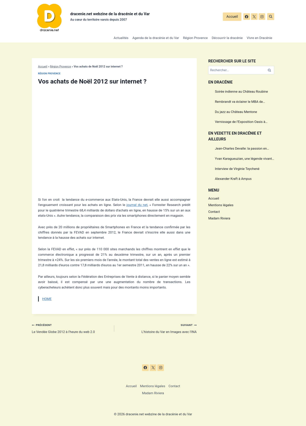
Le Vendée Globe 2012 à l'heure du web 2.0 (71, 328)
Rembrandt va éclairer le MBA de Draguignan (239, 102)
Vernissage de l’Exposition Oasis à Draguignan (240, 122)
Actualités (121, 38)
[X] (254, 16)
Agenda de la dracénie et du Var (156, 38)
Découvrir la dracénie (227, 38)
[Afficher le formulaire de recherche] (270, 16)
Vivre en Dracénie (259, 38)
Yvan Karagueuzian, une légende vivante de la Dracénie (244, 159)
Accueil (232, 16)
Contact (214, 212)
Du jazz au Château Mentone (236, 112)
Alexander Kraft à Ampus (233, 179)
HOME (47, 299)
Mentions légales (220, 205)
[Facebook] (246, 16)
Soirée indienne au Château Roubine (241, 91)
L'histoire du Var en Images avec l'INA (157, 328)
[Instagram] (262, 16)
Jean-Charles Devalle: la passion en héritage (241, 149)
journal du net (137, 205)
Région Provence (195, 38)
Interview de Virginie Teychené (237, 169)
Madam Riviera (219, 218)
